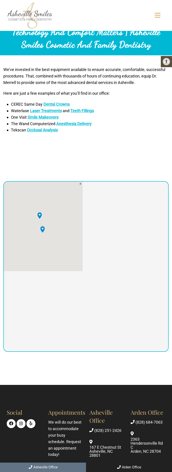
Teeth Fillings (82, 110)
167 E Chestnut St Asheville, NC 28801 (105, 451)
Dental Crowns (56, 104)
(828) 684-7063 (149, 422)
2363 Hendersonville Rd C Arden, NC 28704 (147, 445)
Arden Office (129, 467)
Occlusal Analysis (42, 130)
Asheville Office (43, 467)
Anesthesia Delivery (74, 123)
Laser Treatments (46, 110)
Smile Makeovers (43, 117)
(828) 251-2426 (107, 431)
